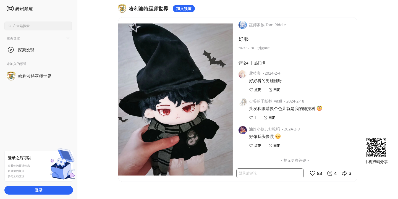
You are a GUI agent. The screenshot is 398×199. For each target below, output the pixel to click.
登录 (39, 190)
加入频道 (184, 8)
